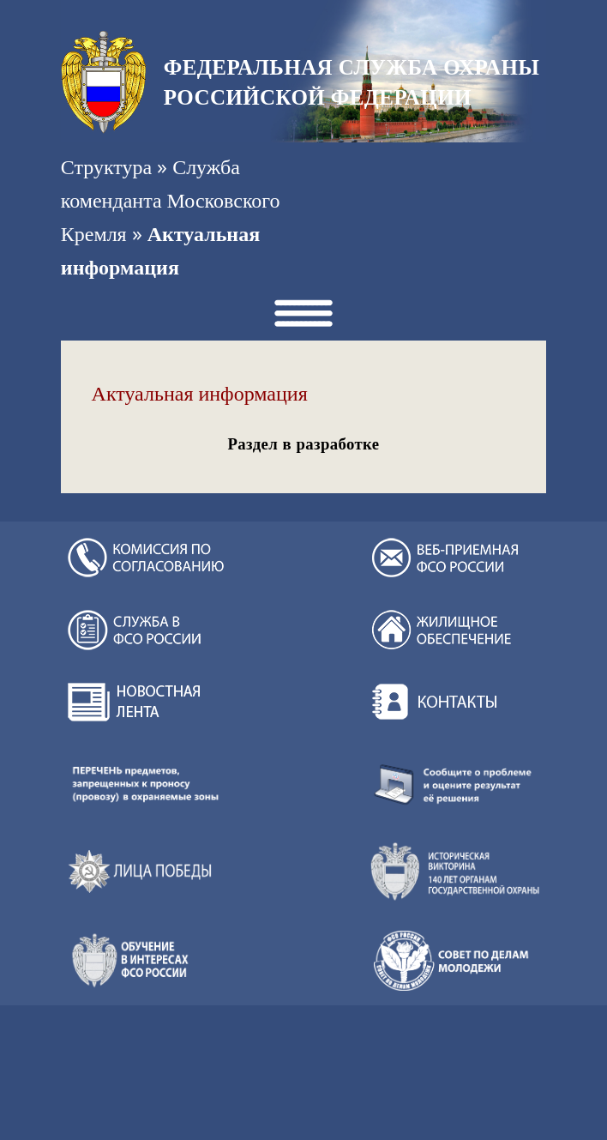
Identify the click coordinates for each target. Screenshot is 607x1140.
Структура (106, 166)
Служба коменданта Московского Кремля (170, 200)
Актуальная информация (200, 394)
